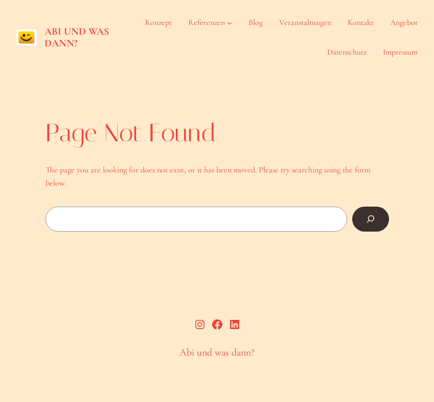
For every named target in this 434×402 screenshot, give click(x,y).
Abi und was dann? (76, 37)
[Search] (370, 219)
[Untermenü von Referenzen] (229, 23)
